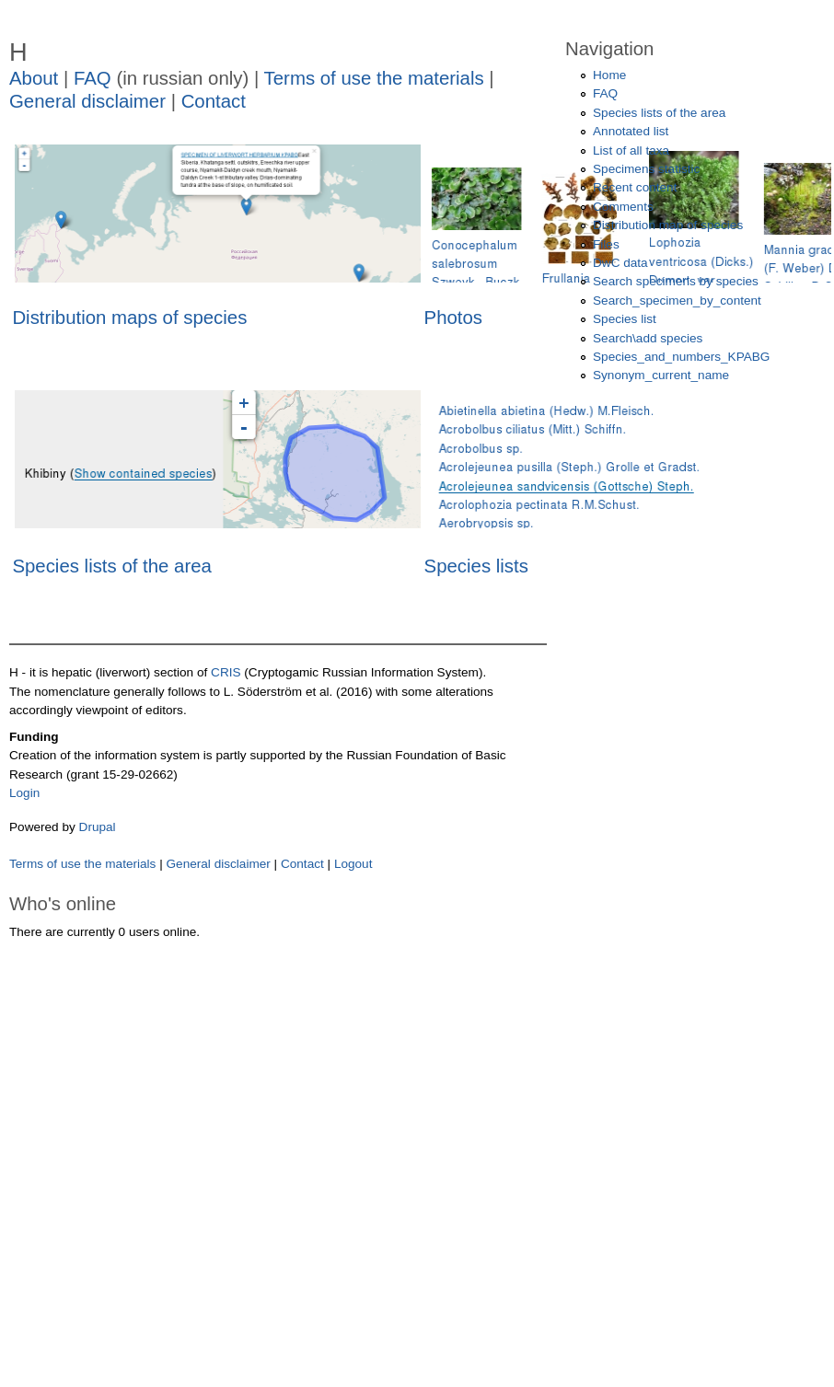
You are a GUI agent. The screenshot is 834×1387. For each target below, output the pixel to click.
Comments (623, 207)
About (33, 78)
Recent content (635, 187)
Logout (353, 864)
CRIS (225, 672)
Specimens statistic (646, 169)
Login (24, 793)
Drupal (97, 827)
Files (606, 244)
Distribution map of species (668, 225)
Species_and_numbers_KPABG (681, 357)
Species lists (476, 566)
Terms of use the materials (377, 78)
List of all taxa (631, 150)
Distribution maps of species (129, 317)
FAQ (92, 78)
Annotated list (630, 131)
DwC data (620, 263)
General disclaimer (87, 101)
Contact (213, 101)
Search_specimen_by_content (677, 300)
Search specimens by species (676, 281)
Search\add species (647, 338)
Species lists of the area (111, 566)
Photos (453, 317)
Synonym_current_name (661, 375)
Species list (624, 319)
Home (609, 75)
